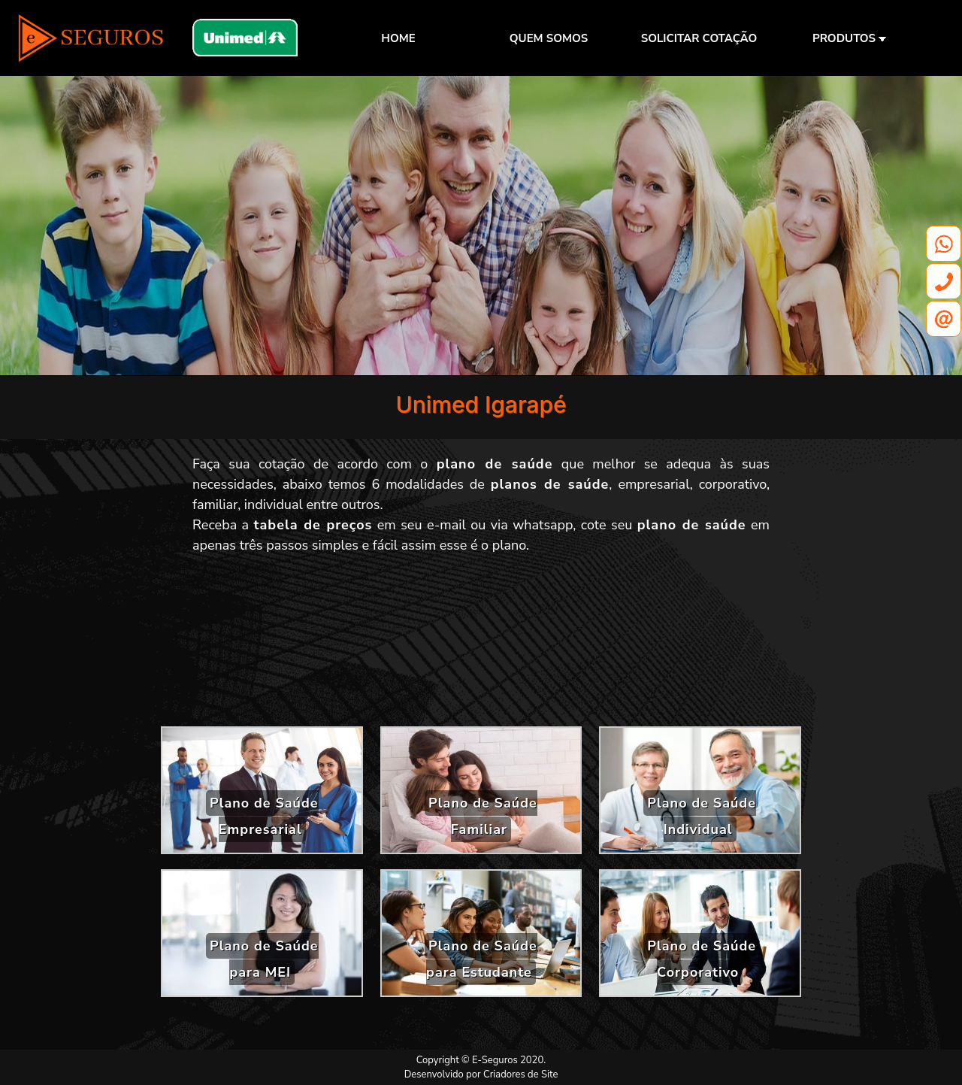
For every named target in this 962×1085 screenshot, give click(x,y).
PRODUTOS (849, 38)
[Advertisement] (481, 646)
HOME (398, 38)
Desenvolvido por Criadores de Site (481, 1074)
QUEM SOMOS (549, 38)
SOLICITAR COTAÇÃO (699, 38)
